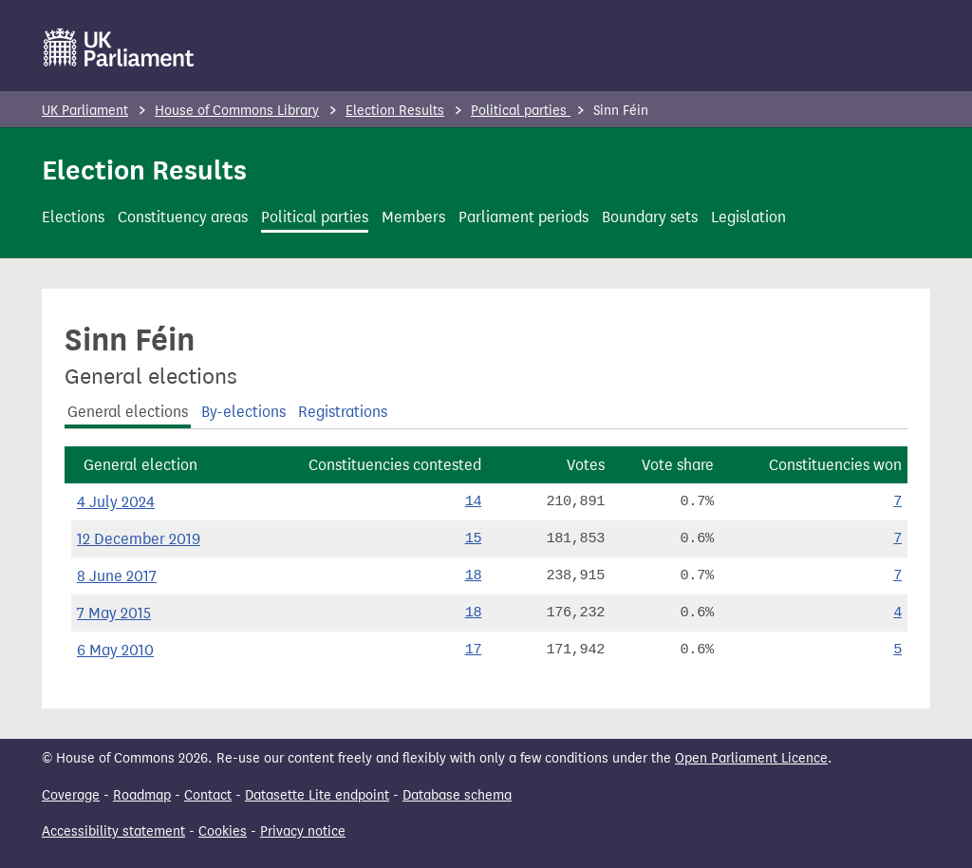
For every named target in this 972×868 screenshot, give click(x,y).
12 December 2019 (138, 539)
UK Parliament (85, 111)
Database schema (457, 795)
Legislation (748, 217)
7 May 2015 (114, 613)
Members (413, 217)
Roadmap (142, 795)
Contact (208, 795)
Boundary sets (650, 217)
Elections (73, 217)
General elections (127, 412)
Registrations (342, 412)
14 (473, 501)
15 (473, 538)
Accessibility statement (113, 831)
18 (473, 575)
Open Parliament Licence (751, 758)
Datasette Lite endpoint (317, 795)
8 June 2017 (117, 576)
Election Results (395, 111)
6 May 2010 (115, 650)
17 (473, 649)
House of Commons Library (237, 111)
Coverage (71, 795)
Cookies (222, 831)
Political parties (520, 111)
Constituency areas (183, 217)
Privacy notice (303, 831)
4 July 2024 (116, 502)
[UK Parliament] (119, 47)
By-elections (243, 412)
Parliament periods (523, 217)
